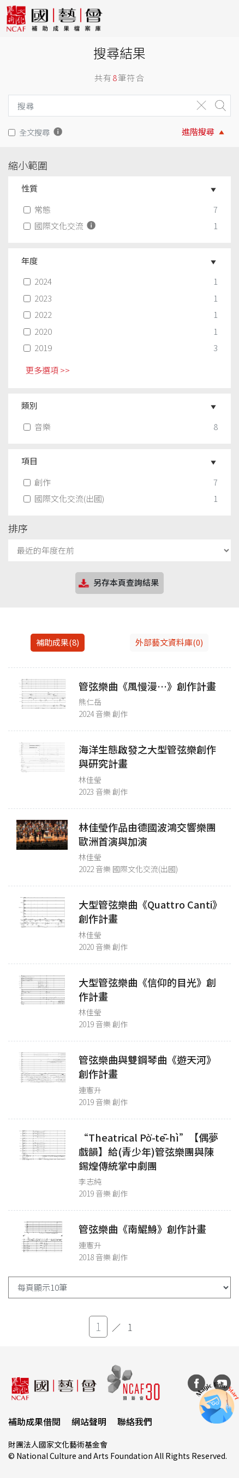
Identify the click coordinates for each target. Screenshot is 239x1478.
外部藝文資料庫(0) (169, 642)
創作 (38, 482)
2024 (39, 281)
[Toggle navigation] (222, 18)
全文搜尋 (34, 132)
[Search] (98, 105)
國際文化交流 (60, 225)
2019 (39, 347)
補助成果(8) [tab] (57, 642)
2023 (39, 298)
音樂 (38, 426)
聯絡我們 (134, 1421)
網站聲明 (88, 1421)
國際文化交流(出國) (65, 498)
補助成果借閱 (34, 1421)
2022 (39, 314)
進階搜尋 (198, 131)
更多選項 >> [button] (48, 370)
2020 (39, 331)
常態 (38, 209)
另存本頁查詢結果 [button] (118, 583)
